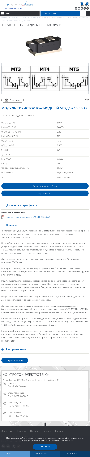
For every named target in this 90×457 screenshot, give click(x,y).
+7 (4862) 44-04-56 (20, 406)
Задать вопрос (45, 193)
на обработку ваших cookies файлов (58, 440)
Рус (7, 4)
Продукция (15, 17)
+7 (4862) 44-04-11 (20, 386)
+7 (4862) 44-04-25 (19, 416)
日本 (16, 4)
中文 (20, 4)
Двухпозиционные (58, 17)
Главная (4, 17)
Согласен (45, 446)
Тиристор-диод (74, 17)
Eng (12, 4)
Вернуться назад (15, 360)
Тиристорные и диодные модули (35, 17)
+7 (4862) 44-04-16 (19, 396)
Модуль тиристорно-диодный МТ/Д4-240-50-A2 (28, 217)
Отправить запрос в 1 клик (45, 186)
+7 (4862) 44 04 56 (13, 8)
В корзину (15, 100)
